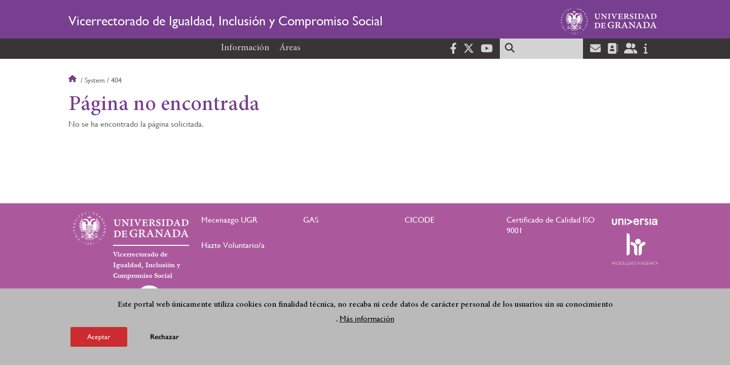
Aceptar (99, 339)
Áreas (290, 48)
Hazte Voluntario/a (233, 245)
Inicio (73, 80)
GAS (310, 220)
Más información (367, 320)
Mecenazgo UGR (229, 220)
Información (245, 48)
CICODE (419, 220)
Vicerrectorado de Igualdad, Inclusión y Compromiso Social (225, 20)
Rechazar (164, 339)
